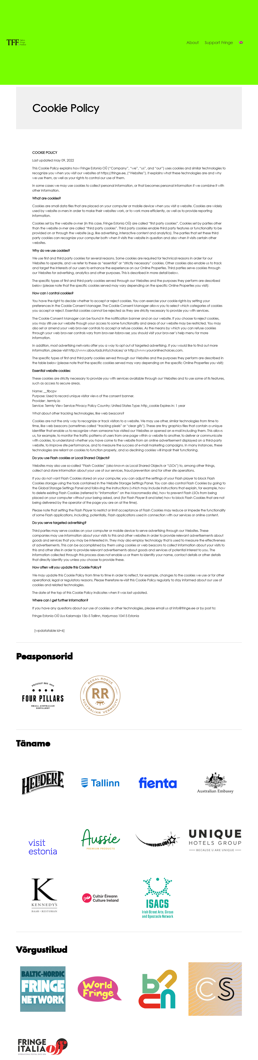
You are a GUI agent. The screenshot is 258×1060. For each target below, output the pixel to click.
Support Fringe (219, 42)
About (192, 42)
